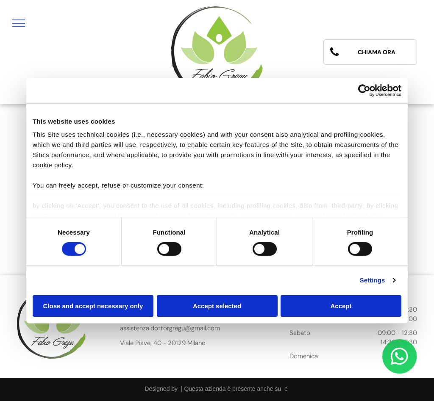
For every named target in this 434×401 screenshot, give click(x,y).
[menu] (19, 23)
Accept (340, 306)
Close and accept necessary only (93, 306)
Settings (372, 280)
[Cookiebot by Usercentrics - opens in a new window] (364, 90)
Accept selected (217, 306)
